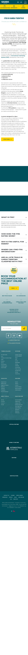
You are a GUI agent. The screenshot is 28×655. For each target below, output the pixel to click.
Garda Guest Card (18, 404)
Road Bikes (17, 362)
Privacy (11, 497)
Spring (2, 399)
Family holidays (18, 386)
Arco (2, 356)
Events (16, 382)
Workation (17, 412)
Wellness (3, 388)
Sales (15, 497)
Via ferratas (17, 367)
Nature (16, 383)
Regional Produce (4, 385)
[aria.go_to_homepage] (5, 2)
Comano (2, 361)
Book (13, 288)
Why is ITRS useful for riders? (14, 243)
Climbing (17, 365)
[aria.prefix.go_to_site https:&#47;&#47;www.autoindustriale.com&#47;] (14, 448)
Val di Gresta (3, 367)
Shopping (3, 390)
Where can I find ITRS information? (14, 250)
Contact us (6, 495)
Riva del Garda (4, 354)
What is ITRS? (14, 217)
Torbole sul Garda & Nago (6, 357)
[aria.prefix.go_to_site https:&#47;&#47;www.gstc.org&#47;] (14, 481)
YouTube (19, 335)
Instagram (14, 335)
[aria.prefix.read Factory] (14, 511)
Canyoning (17, 373)
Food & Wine (3, 382)
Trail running (18, 368)
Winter (2, 404)
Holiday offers (18, 403)
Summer (3, 401)
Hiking (16, 364)
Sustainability (18, 390)
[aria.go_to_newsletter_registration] (24, 328)
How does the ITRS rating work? (14, 235)
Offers (23, 6)
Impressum (4, 497)
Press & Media (19, 495)
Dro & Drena (3, 364)
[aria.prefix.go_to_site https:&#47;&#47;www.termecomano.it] (14, 465)
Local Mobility (18, 407)
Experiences (14, 6)
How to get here (18, 406)
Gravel (16, 360)
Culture (16, 385)
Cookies (13, 495)
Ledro (2, 359)
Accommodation (4, 6)
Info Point (17, 409)
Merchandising (18, 388)
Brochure (17, 411)
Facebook (8, 335)
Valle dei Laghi (4, 366)
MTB (16, 359)
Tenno (2, 362)
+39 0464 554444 (14, 310)
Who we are (21, 497)
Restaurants (3, 383)
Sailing (16, 372)
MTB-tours (7, 139)
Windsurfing (17, 370)
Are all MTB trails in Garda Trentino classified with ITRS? (14, 259)
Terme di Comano (4, 391)
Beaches (3, 386)
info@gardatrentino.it (14, 312)
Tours (16, 357)
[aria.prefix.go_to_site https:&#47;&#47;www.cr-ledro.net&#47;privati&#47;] (14, 431)
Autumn (3, 403)
